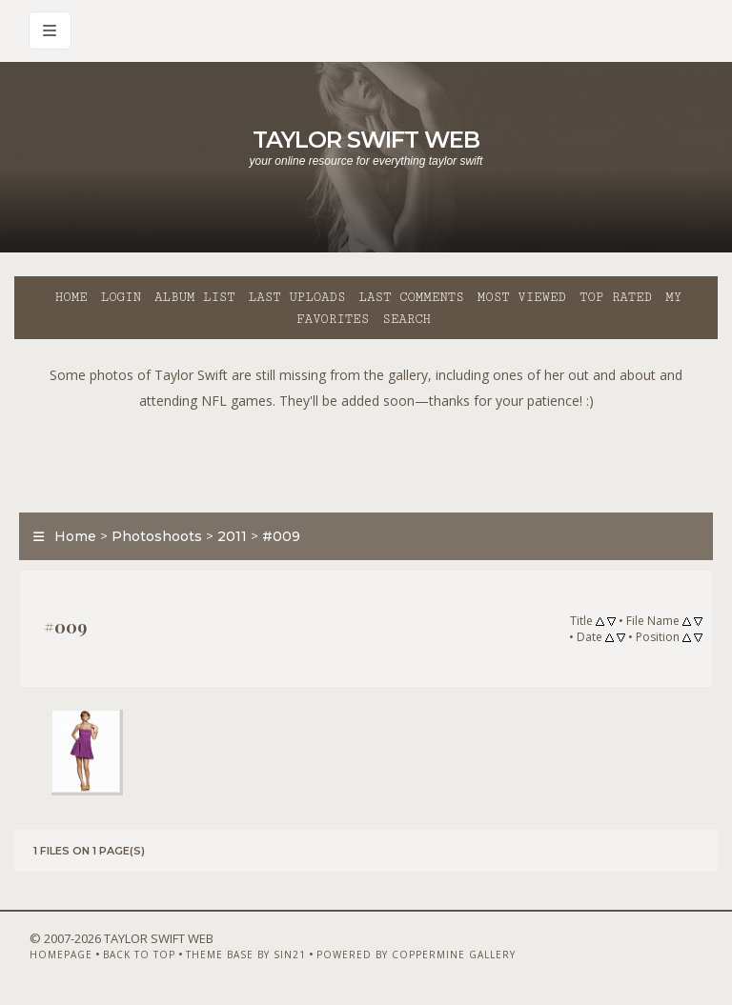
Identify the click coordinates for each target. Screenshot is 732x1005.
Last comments (411, 297)
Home (71, 297)
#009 (281, 536)
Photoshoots (157, 536)
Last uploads (297, 297)
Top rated (616, 297)
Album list (194, 297)
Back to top (139, 954)
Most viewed (522, 297)
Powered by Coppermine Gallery (416, 954)
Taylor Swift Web (366, 139)
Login (121, 297)
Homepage (61, 954)
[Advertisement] (366, 456)
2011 (232, 536)
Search (406, 319)
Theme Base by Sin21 (246, 954)
